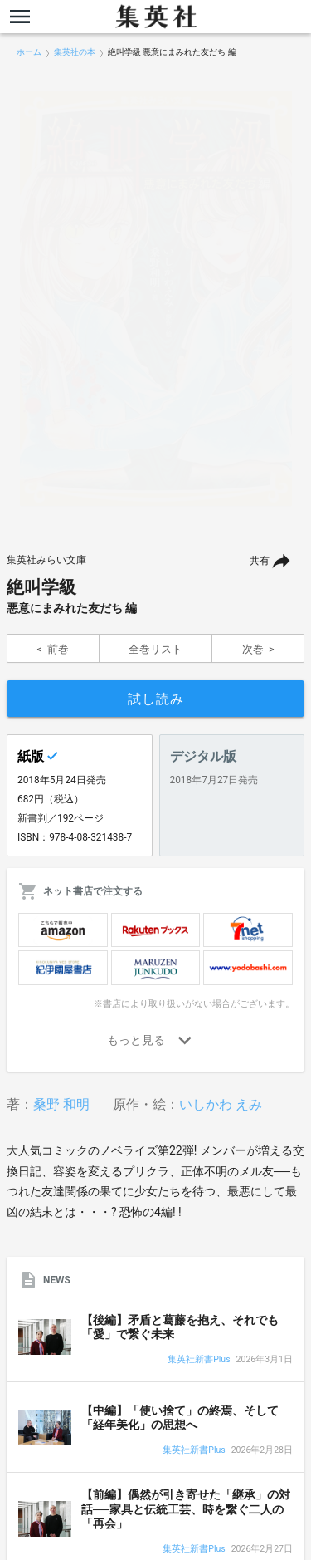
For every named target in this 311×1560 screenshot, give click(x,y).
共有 (260, 561)
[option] (155, 298)
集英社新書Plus (199, 1360)
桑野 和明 (61, 1104)
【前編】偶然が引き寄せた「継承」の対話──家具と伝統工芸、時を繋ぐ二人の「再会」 (185, 1509)
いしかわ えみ (220, 1104)
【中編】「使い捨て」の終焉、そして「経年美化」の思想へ (180, 1418)
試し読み (156, 699)
